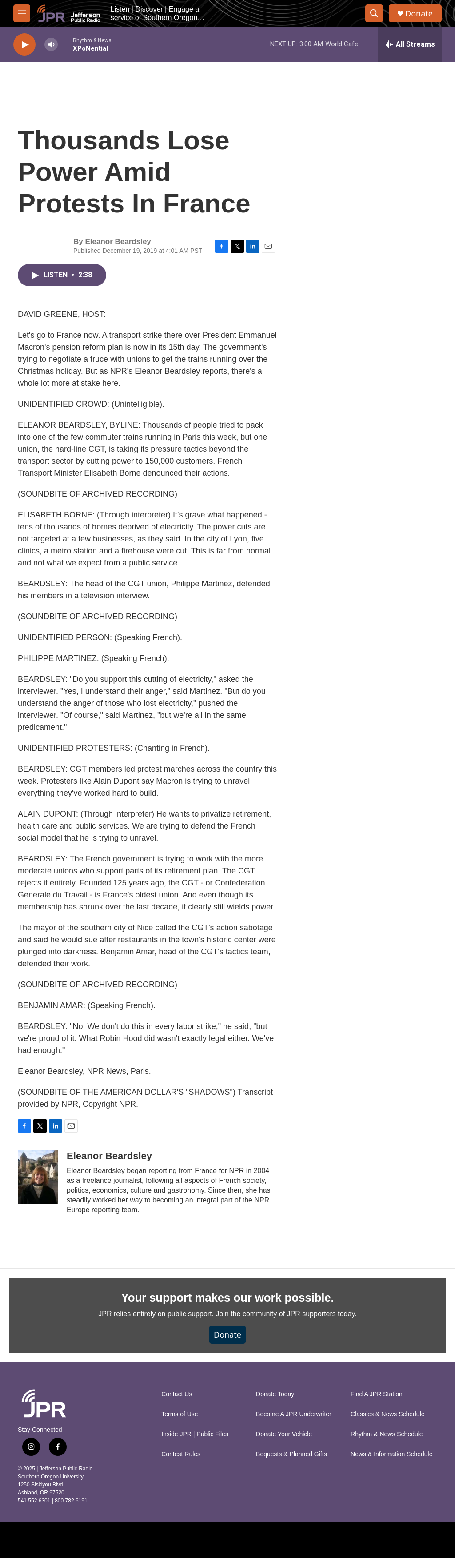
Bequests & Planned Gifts (291, 1454)
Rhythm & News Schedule (387, 1434)
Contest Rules (180, 1454)
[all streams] (410, 44)
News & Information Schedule (391, 1454)
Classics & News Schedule (388, 1414)
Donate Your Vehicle (284, 1434)
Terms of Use (179, 1414)
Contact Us (176, 1394)
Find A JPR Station (377, 1394)
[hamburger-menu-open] (21, 13)
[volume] (51, 45)
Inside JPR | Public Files (194, 1434)
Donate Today (275, 1394)
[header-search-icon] (374, 13)
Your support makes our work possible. (227, 1297)
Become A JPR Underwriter (293, 1414)
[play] (24, 45)
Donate (419, 13)
